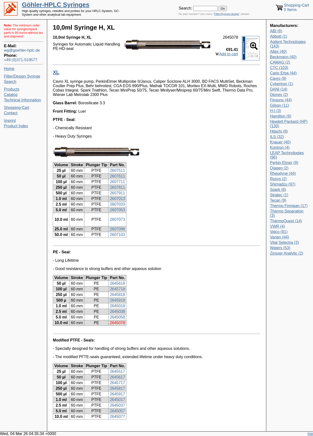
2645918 (117, 300)
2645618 (117, 283)
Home (9, 69)
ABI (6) (276, 31)
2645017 (117, 400)
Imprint (10, 120)
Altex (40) (278, 51)
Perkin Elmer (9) (284, 163)
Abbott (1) (278, 36)
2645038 (117, 311)
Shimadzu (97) (282, 184)
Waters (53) (280, 248)
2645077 (117, 416)
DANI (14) (278, 89)
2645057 (117, 411)
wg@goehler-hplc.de (22, 50)
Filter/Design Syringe (22, 76)
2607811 (117, 187)
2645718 (117, 289)
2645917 (117, 394)
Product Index (16, 126)
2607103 (117, 235)
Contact (10, 113)
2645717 (117, 383)
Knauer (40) (280, 142)
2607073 (117, 219)
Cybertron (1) (281, 84)
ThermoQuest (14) (286, 221)
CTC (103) (279, 68)
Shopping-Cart (16, 108)
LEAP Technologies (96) (287, 155)
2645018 (117, 306)
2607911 (117, 193)
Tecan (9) (278, 200)
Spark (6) (278, 190)
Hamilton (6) (280, 116)
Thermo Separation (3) (286, 213)
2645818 (117, 295)
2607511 (117, 170)
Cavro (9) (278, 78)
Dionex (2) (279, 95)
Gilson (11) (279, 105)
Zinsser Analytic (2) (286, 253)
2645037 (117, 405)
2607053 (117, 210)
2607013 (117, 199)
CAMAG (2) (280, 62)
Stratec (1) (279, 195)
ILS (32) (277, 137)
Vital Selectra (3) (284, 242)
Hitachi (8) (279, 131)
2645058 (117, 317)
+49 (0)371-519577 (20, 60)
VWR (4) (277, 226)
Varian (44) (279, 237)
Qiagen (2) (279, 168)
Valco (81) (279, 232)
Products (11, 89)
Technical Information (22, 100)
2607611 (117, 176)
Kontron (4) (280, 147)
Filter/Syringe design (226, 13)
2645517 (117, 371)
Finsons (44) (281, 100)
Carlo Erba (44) (283, 73)
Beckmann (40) (283, 57)
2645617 (117, 377)
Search (10, 82)
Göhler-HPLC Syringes (55, 4)
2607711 (117, 182)
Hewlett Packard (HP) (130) (289, 123)
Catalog (10, 95)
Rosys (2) (278, 179)
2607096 (117, 229)
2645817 (117, 388)
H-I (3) (275, 111)
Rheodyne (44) (283, 173)
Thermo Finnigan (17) (289, 206)
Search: (185, 8)
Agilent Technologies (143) (288, 44)
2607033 (117, 204)
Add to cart (228, 54)
